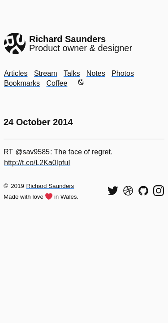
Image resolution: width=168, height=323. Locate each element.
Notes (95, 73)
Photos (123, 73)
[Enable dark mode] (81, 82)
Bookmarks (22, 83)
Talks (72, 73)
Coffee (56, 83)
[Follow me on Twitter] (113, 190)
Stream (45, 73)
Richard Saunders (50, 186)
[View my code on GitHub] (143, 190)
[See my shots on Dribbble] (128, 190)
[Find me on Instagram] (158, 190)
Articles (15, 73)
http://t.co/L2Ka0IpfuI (37, 162)
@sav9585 (32, 152)
